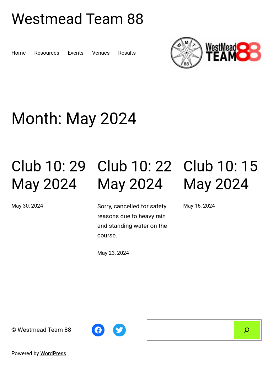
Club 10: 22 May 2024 (134, 175)
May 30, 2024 (27, 206)
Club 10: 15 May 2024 (220, 175)
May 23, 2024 (113, 253)
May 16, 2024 (199, 206)
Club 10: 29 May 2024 (48, 175)
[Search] (247, 330)
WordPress (53, 353)
